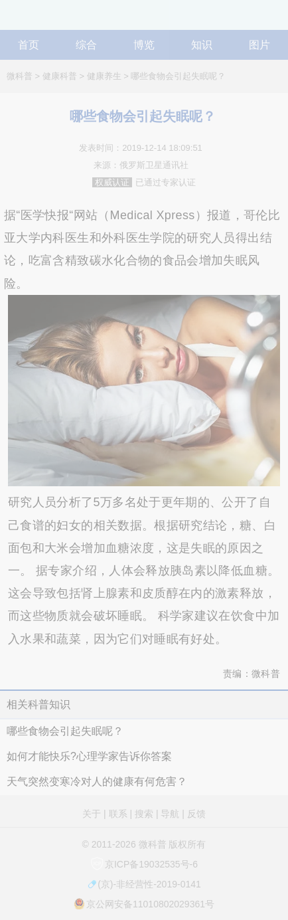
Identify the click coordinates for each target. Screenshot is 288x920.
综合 (86, 44)
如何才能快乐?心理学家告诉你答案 (89, 756)
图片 (259, 44)
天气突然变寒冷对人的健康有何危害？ (97, 781)
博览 (144, 44)
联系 (118, 813)
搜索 (144, 813)
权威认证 (112, 182)
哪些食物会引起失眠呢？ (178, 76)
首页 (28, 44)
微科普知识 (33, 19)
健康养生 (104, 76)
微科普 (20, 76)
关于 (91, 813)
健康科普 (59, 76)
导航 (275, 19)
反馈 (196, 813)
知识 (201, 44)
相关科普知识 (38, 704)
